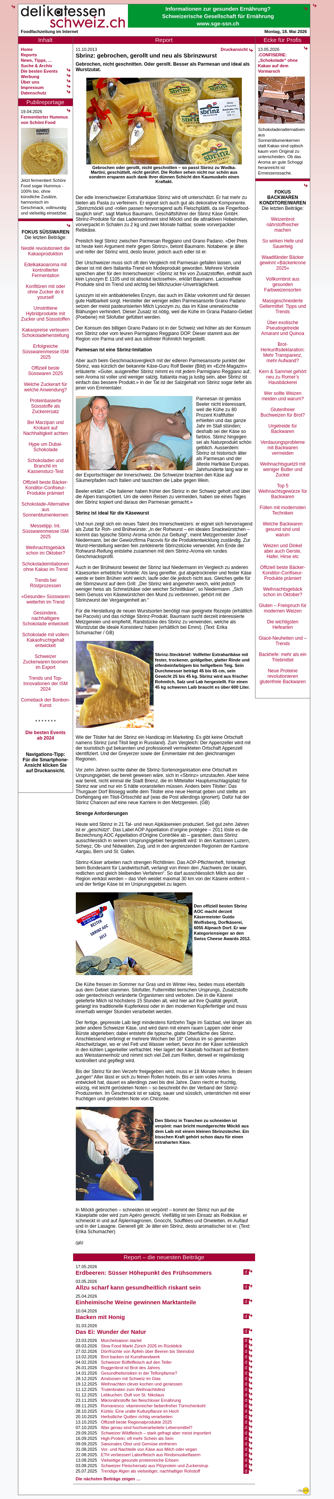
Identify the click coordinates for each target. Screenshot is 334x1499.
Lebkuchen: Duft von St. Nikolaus (132, 1395)
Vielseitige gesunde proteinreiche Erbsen (140, 1460)
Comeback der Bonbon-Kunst (45, 702)
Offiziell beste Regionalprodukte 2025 (136, 1422)
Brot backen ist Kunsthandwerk (130, 1356)
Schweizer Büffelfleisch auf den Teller (136, 1362)
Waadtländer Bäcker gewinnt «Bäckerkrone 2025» (283, 263)
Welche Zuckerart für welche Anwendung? (45, 387)
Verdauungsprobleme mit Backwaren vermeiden (283, 448)
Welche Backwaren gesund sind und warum (283, 529)
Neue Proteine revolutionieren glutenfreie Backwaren (283, 676)
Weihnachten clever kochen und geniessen (142, 1384)
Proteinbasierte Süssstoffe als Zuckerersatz (45, 406)
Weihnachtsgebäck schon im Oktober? (45, 550)
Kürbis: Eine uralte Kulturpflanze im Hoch (140, 1411)
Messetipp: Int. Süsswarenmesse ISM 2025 (45, 531)
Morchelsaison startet (121, 1340)
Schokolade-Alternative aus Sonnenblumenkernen (45, 509)
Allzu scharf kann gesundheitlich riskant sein (138, 1287)
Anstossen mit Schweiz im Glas (131, 1378)
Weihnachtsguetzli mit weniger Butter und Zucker (283, 469)
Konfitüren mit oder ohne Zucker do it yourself (45, 292)
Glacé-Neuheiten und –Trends (282, 640)
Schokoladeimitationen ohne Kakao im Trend (45, 566)
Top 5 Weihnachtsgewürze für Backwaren (282, 491)
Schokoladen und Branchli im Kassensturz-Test (46, 466)
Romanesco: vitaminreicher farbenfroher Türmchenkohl (153, 1405)
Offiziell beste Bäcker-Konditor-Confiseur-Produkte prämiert (45, 488)
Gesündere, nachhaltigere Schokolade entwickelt (46, 618)
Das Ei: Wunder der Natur (111, 1331)
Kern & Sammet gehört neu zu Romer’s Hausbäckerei (282, 377)
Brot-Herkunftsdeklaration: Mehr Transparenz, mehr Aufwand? (282, 352)
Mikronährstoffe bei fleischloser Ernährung (141, 1400)
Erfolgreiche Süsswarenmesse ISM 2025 (45, 352)
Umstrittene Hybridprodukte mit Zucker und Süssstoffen (45, 313)
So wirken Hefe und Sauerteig (282, 243)
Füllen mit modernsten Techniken (283, 510)
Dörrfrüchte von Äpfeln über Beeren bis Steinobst (147, 1351)
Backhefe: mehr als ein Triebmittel (282, 657)
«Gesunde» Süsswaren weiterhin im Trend (45, 599)
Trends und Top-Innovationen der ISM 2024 (45, 683)
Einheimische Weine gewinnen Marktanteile (136, 1302)
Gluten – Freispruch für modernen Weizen (283, 608)
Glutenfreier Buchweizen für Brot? (283, 412)
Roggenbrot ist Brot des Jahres (130, 1367)
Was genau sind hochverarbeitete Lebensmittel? (146, 1427)
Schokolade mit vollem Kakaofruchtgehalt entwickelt (45, 640)
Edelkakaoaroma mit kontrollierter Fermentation (45, 270)
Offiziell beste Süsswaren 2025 (45, 370)
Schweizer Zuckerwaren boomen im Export (45, 662)
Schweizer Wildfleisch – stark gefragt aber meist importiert (156, 1433)
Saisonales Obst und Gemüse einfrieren (139, 1443)
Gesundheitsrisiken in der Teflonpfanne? (139, 1373)
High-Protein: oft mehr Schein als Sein (137, 1438)
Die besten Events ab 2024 (45, 735)
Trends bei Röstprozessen (45, 583)
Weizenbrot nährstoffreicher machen (282, 224)
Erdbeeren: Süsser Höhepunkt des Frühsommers (144, 1272)
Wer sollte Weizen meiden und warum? (283, 396)
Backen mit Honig (100, 1317)
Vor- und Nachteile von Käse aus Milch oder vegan (149, 1449)
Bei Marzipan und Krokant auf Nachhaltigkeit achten (45, 428)
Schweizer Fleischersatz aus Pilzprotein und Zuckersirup (154, 1465)
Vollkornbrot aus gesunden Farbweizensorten (282, 284)
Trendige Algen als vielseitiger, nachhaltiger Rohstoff (150, 1471)
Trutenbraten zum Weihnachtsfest (133, 1389)
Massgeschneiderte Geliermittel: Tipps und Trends (282, 306)
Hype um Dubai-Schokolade (46, 446)
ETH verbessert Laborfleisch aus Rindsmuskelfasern (151, 1454)
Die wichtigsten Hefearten (283, 624)
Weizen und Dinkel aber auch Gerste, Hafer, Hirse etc (282, 551)
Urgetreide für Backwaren (282, 428)
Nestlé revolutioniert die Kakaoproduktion (45, 251)
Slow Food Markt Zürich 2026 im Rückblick (141, 1346)
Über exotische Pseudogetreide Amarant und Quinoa (282, 328)
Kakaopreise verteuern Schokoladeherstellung (45, 332)
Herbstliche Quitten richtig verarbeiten (137, 1416)
